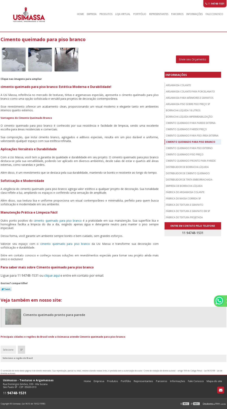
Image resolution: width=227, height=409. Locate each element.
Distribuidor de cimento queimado (188, 173)
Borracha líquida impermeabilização (189, 116)
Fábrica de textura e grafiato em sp (188, 211)
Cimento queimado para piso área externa (192, 135)
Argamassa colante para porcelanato (190, 91)
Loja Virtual (122, 14)
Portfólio (139, 14)
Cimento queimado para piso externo (189, 148)
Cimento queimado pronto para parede (191, 160)
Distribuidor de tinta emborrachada (189, 179)
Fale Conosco (214, 14)
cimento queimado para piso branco (57, 220)
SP (21, 349)
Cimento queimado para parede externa (191, 123)
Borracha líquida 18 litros (183, 110)
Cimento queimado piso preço (184, 154)
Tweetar (6, 289)
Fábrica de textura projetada (184, 217)
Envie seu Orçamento (192, 59)
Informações (194, 14)
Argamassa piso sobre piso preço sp (188, 104)
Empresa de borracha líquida (184, 186)
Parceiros (177, 14)
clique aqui (52, 275)
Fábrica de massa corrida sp (183, 198)
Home (80, 14)
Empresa (92, 14)
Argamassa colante (178, 85)
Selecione (8, 349)
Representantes (158, 14)
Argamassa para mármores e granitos (189, 97)
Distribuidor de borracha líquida (187, 167)
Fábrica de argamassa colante (185, 192)
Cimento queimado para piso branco (190, 142)
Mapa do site (214, 381)
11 (214, 3)
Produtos (106, 14)
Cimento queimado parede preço (186, 129)
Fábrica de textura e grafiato (184, 204)
